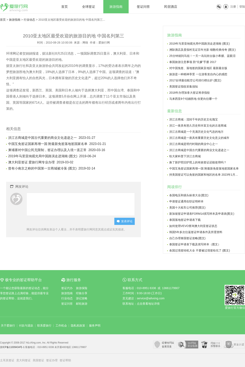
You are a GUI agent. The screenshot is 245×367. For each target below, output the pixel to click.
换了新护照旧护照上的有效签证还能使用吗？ (197, 162)
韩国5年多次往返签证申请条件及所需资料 (195, 232)
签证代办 (67, 288)
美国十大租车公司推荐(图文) (187, 207)
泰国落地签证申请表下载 (185, 219)
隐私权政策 (78, 325)
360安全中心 (187, 344)
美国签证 (38, 360)
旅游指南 (115, 6)
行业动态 (29, 19)
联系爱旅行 (44, 325)
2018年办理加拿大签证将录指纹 (189, 92)
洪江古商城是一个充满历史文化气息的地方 (196, 131)
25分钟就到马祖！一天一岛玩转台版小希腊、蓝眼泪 (202, 55)
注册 (233, 6)
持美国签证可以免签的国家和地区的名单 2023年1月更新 (205, 174)
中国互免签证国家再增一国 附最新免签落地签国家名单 (204, 168)
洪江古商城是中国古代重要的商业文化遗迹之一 (199, 150)
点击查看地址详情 (148, 303)
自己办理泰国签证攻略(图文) (187, 238)
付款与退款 (26, 325)
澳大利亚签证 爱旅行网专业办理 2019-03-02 (40, 162)
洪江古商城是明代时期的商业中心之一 (193, 144)
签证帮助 (65, 360)
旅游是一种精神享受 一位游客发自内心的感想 (198, 74)
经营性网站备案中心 (164, 344)
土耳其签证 (7, 360)
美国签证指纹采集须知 (183, 86)
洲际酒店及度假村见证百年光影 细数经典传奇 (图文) (202, 49)
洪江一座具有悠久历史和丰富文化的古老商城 (197, 125)
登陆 (242, 6)
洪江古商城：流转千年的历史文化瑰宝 (193, 119)
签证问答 (143, 6)
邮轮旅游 (81, 303)
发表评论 (125, 221)
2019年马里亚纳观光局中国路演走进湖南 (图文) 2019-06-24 (52, 156)
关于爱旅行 (8, 325)
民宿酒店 (170, 6)
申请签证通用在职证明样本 (186, 201)
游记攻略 (81, 298)
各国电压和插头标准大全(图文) (188, 195)
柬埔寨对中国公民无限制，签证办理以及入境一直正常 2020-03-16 (56, 150)
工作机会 (61, 325)
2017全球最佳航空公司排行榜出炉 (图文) (195, 80)
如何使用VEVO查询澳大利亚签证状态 (193, 226)
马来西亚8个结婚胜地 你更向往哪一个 (193, 98)
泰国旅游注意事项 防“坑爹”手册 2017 (192, 62)
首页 (64, 6)
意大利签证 (23, 360)
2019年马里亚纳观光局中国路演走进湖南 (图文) (199, 43)
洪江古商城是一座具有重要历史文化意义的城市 (199, 137)
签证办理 (52, 360)
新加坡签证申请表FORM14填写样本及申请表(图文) (201, 213)
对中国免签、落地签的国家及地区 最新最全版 (198, 68)
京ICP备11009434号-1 (12, 347)
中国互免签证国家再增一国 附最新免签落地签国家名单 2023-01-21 (57, 144)
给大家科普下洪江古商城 (185, 156)
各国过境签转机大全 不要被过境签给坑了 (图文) (199, 250)
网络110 (211, 344)
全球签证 (88, 6)
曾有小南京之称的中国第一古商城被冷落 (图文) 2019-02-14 (51, 168)
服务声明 (94, 325)
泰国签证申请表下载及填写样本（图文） (195, 244)
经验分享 (81, 293)
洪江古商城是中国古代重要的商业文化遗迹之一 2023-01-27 (51, 137)
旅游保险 (81, 288)
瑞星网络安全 (234, 344)
